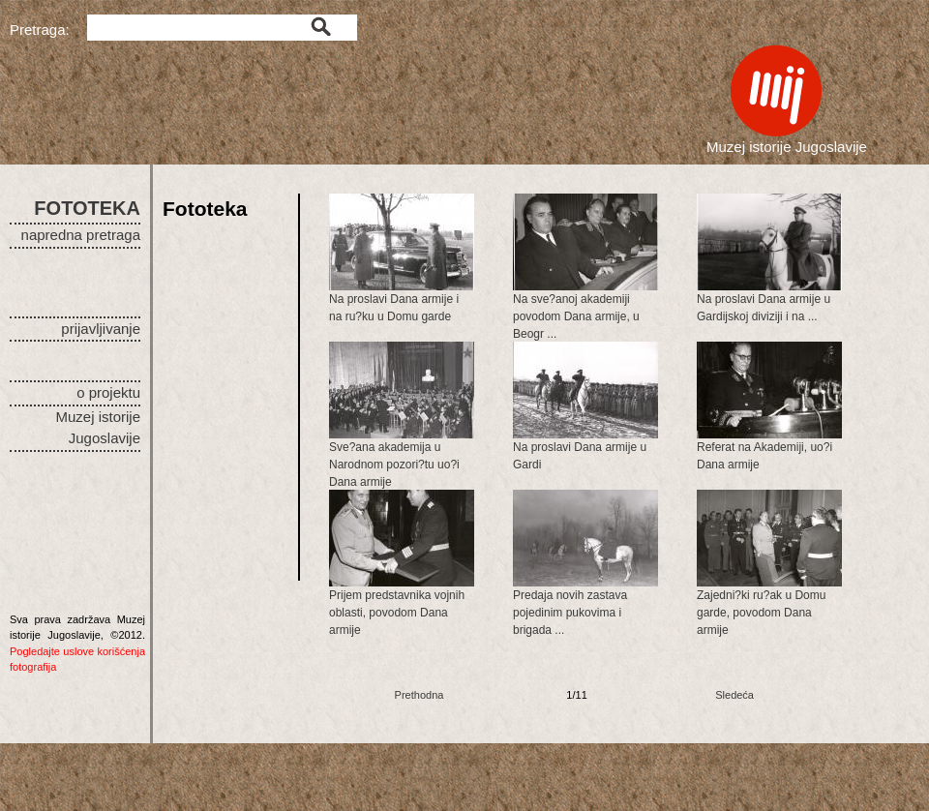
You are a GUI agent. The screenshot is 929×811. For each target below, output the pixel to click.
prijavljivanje (100, 328)
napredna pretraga (80, 234)
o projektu (108, 392)
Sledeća (734, 695)
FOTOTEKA (87, 208)
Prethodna (419, 695)
